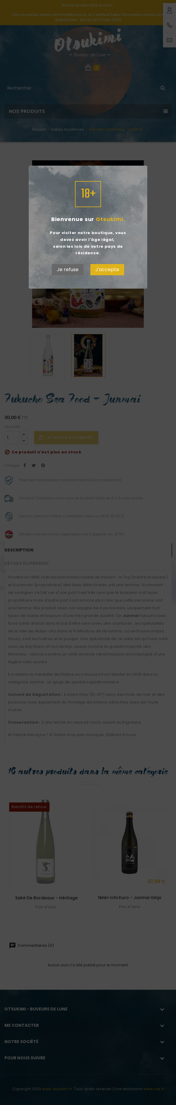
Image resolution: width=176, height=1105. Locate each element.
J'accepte (107, 269)
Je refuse (68, 269)
